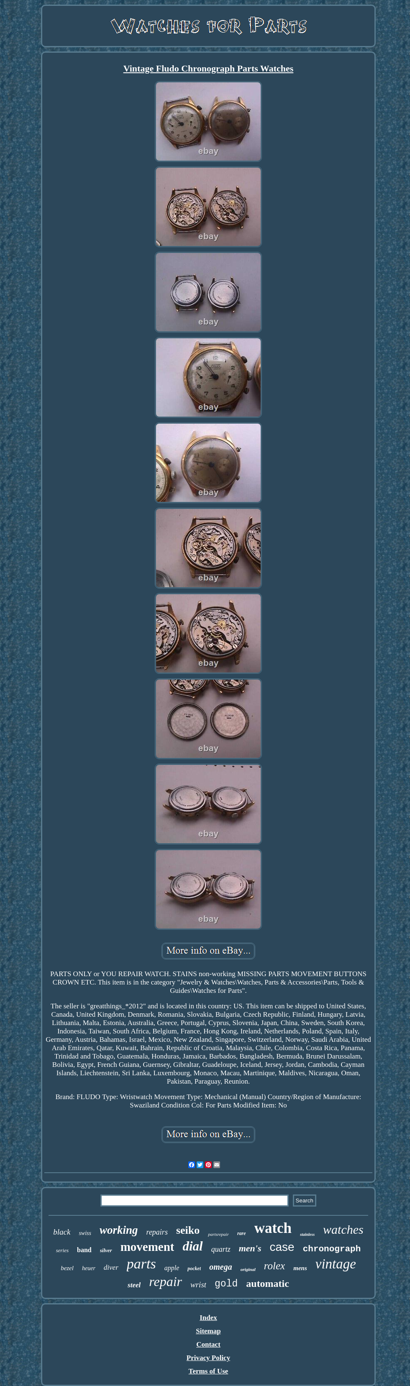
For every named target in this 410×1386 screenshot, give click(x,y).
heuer (88, 1268)
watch (273, 1228)
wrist (198, 1284)
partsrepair (218, 1234)
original (248, 1269)
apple (171, 1267)
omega (220, 1266)
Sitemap (208, 1331)
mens (300, 1268)
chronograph (332, 1249)
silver (106, 1250)
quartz (221, 1249)
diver (111, 1267)
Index (208, 1318)
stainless (307, 1234)
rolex (274, 1265)
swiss (85, 1233)
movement (147, 1246)
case (282, 1246)
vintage (335, 1263)
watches (343, 1229)
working (119, 1230)
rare (241, 1233)
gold (226, 1284)
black (61, 1231)
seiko (188, 1230)
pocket (194, 1268)
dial (192, 1246)
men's (250, 1248)
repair (165, 1281)
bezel (67, 1268)
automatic (267, 1283)
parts (141, 1263)
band (84, 1249)
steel (134, 1285)
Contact (208, 1344)
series (62, 1250)
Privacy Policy (208, 1358)
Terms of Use (208, 1371)
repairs (157, 1232)
